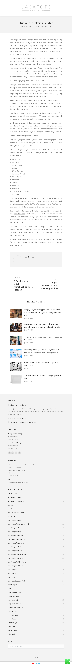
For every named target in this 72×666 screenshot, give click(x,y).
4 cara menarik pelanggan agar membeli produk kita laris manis (43, 338)
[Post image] (16, 313)
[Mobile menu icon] (3, 8)
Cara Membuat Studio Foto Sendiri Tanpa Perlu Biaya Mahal (41, 364)
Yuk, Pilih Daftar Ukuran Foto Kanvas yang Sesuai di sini (43, 376)
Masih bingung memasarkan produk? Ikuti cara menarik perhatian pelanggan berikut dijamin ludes (42, 325)
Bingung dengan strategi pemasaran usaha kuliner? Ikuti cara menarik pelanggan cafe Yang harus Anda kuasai (42, 313)
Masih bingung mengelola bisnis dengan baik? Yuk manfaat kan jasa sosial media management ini (42, 351)
